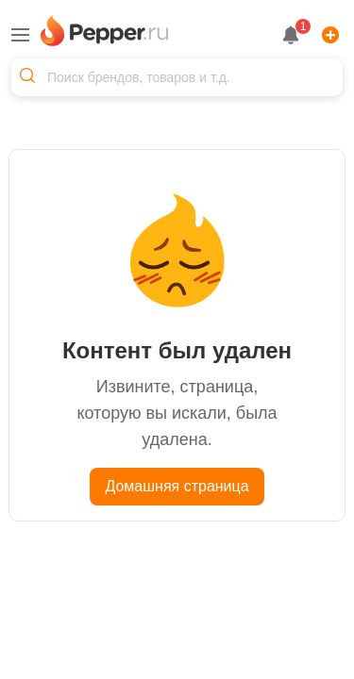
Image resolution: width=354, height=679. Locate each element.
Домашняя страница (176, 486)
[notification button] (290, 35)
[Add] (327, 35)
